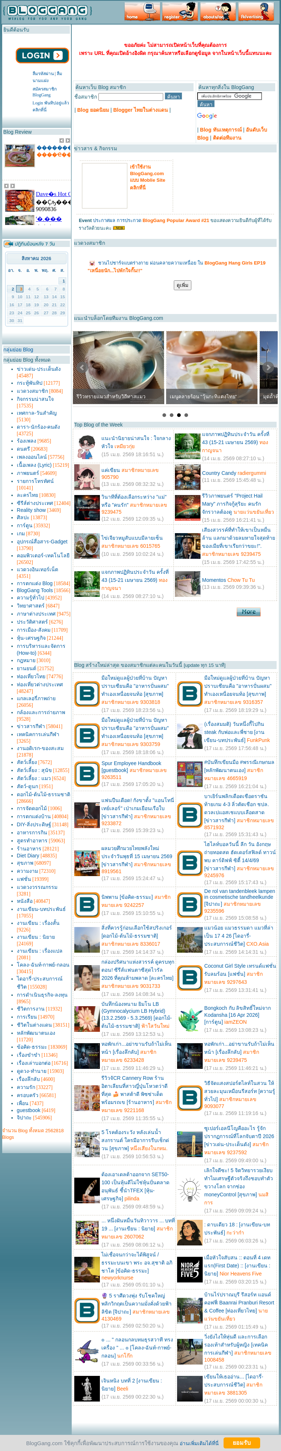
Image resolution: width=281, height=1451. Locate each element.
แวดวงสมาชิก (32, 391)
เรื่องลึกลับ (28, 1079)
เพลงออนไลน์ (32, 457)
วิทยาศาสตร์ (31, 606)
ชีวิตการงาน (31, 1009)
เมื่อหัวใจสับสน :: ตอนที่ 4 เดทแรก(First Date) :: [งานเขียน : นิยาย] (237, 1266)
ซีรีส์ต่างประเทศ (35, 503)
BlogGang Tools (35, 590)
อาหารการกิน (32, 832)
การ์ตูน (25, 525)
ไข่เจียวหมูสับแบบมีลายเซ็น (132, 538)
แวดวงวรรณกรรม (37, 887)
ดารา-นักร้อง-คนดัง (38, 427)
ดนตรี (23, 449)
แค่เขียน (110, 470)
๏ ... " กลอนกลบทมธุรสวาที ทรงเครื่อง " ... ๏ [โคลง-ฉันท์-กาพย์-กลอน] (137, 1348)
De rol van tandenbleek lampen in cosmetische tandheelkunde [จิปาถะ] (239, 897)
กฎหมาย (26, 660)
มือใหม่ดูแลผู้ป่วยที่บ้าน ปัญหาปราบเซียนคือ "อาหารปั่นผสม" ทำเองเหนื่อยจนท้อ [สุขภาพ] (135, 686)
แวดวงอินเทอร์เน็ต (37, 569)
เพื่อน (23, 1103)
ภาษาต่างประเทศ (36, 614)
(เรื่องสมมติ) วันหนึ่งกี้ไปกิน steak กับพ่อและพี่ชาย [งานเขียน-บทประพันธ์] (234, 732)
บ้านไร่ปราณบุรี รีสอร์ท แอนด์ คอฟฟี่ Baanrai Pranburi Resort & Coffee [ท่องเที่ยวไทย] (239, 1303)
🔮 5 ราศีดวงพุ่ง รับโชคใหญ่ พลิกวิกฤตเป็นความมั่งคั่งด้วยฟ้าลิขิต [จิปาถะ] (136, 1304)
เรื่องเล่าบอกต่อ (33, 1063)
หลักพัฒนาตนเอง (36, 1033)
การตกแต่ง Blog (35, 583)
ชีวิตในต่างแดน (34, 1025)
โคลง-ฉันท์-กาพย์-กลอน (43, 965)
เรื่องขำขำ (28, 1055)
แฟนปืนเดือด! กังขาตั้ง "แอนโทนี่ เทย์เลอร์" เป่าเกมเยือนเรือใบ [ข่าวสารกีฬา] (137, 808)
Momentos (214, 580)
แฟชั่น (24, 879)
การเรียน (27, 1017)
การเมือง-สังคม (33, 630)
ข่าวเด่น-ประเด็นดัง (39, 369)
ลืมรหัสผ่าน (43, 73)
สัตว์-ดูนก (27, 786)
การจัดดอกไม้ (32, 808)
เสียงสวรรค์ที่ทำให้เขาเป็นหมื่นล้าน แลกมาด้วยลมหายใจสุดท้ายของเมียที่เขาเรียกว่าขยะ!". (238, 538)
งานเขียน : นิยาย (36, 937)
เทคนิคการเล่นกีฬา (38, 734)
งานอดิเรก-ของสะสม (40, 748)
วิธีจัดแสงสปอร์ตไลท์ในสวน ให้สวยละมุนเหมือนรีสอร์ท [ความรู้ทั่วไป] (239, 1091)
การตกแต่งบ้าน (34, 816)
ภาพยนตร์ (28, 473)
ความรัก (26, 1087)
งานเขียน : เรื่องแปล (40, 951)
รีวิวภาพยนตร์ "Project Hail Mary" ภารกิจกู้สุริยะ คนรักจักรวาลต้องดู (232, 504)
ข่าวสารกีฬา (31, 726)
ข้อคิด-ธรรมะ (32, 1047)
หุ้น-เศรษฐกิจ (31, 638)
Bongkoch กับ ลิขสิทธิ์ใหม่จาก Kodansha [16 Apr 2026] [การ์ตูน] (237, 1015)
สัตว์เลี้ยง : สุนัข (34, 770)
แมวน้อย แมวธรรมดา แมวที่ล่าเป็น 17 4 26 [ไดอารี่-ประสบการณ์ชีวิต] (238, 936)
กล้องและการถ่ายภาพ (41, 712)
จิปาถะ (24, 1117)
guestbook (29, 1110)
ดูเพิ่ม (182, 285)
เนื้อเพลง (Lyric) (34, 465)
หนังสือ (25, 901)
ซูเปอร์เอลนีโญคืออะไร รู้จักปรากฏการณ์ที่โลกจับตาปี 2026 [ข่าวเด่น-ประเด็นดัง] (239, 1136)
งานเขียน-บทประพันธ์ (41, 909)
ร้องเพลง (26, 441)
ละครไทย (27, 495)
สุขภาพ (25, 863)
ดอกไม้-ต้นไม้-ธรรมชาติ (43, 794)
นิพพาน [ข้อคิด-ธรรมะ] (127, 897)
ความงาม (27, 871)
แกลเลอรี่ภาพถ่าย (36, 698)
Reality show (31, 510)
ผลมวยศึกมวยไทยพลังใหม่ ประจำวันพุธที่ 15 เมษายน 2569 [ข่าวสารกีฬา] (136, 856)
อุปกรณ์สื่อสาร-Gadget (42, 541)
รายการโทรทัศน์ (35, 481)
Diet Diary (28, 856)
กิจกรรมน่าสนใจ (35, 399)
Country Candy (219, 473)
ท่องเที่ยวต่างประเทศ (40, 684)
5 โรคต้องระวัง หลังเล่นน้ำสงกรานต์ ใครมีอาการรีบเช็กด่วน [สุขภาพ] (135, 1140)
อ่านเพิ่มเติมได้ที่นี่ (199, 1443)
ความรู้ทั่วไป (30, 598)
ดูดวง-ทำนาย (31, 1071)
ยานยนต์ (26, 668)
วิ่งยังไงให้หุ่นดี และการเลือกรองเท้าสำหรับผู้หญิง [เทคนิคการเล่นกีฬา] (236, 1345)
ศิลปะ (23, 517)
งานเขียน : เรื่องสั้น (38, 923)
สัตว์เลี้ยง (27, 762)
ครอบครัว (27, 1095)
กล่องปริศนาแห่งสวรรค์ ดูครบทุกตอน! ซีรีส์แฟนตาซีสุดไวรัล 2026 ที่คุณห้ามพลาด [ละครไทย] (137, 970)
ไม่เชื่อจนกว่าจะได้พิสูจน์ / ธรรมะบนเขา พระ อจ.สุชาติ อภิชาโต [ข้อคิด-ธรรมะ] (136, 1263)
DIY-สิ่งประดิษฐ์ (34, 824)
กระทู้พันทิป (29, 383)
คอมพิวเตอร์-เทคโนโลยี (43, 555)
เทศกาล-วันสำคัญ (37, 413)
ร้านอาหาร (29, 849)
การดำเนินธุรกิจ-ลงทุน (42, 995)
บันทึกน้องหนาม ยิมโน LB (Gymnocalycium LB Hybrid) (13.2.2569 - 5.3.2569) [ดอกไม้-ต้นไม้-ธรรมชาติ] (136, 1015)
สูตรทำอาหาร (32, 840)
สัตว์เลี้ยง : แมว (34, 778)
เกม (21, 533)
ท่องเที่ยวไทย (31, 676)
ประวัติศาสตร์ (32, 622)
